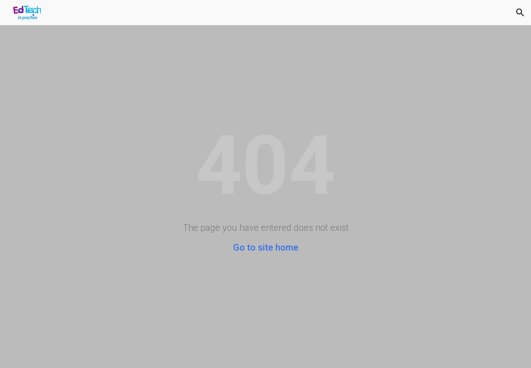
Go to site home (265, 247)
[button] (520, 12)
